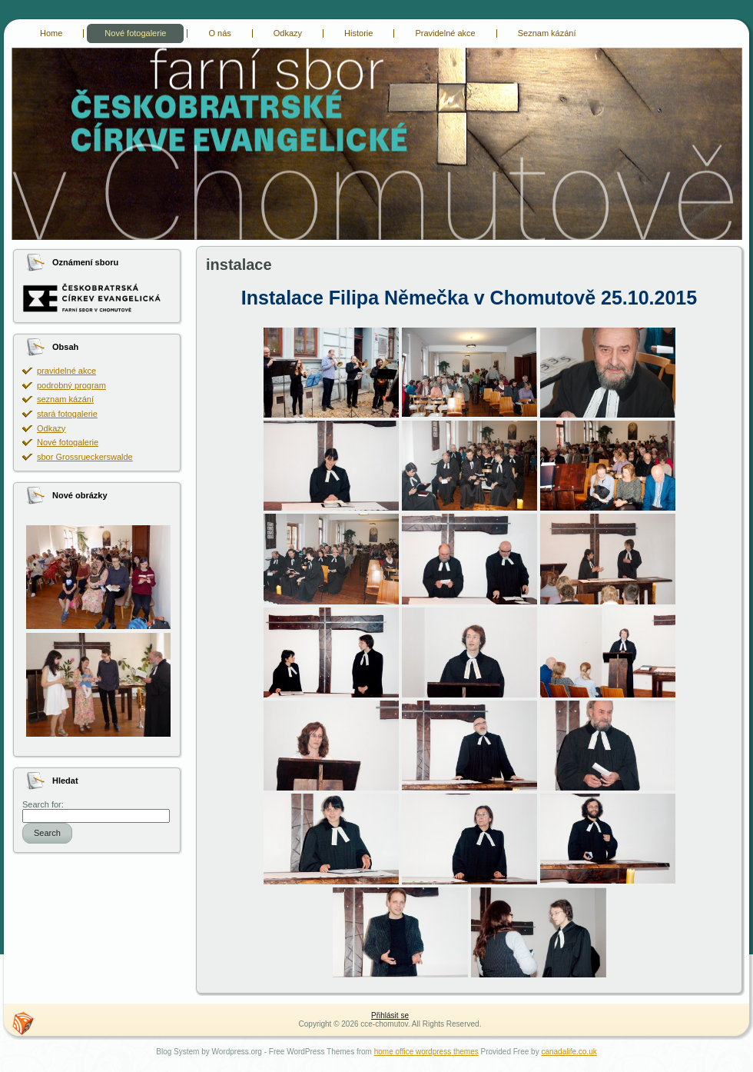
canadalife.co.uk (568, 1051)
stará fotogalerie (67, 413)
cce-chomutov (21, 50)
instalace (239, 264)
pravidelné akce (66, 370)
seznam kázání (65, 399)
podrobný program (71, 385)
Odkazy (51, 428)
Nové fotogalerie (67, 442)
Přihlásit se (390, 1015)
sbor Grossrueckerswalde (85, 456)
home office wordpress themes (426, 1051)
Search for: (43, 804)
